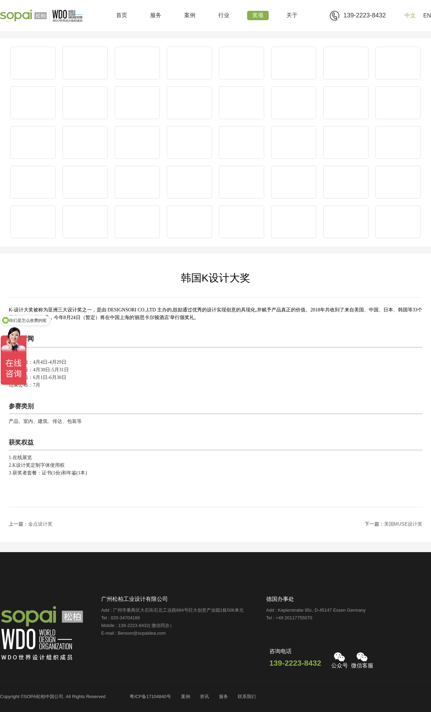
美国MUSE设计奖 (403, 524)
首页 (121, 15)
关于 (292, 15)
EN (427, 16)
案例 (189, 15)
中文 (410, 16)
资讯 (204, 696)
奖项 (257, 15)
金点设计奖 (40, 524)
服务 (155, 15)
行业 (223, 15)
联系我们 (247, 696)
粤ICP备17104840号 (150, 696)
